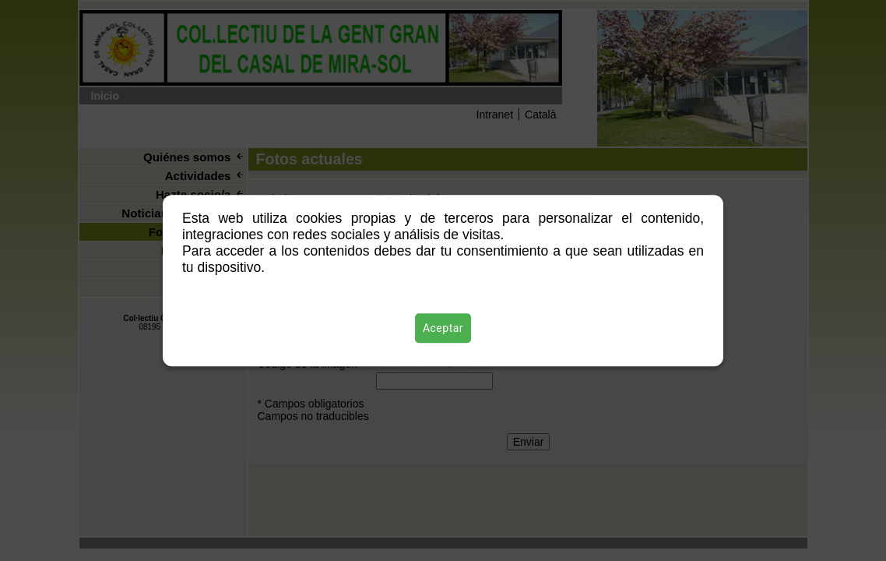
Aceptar (443, 328)
